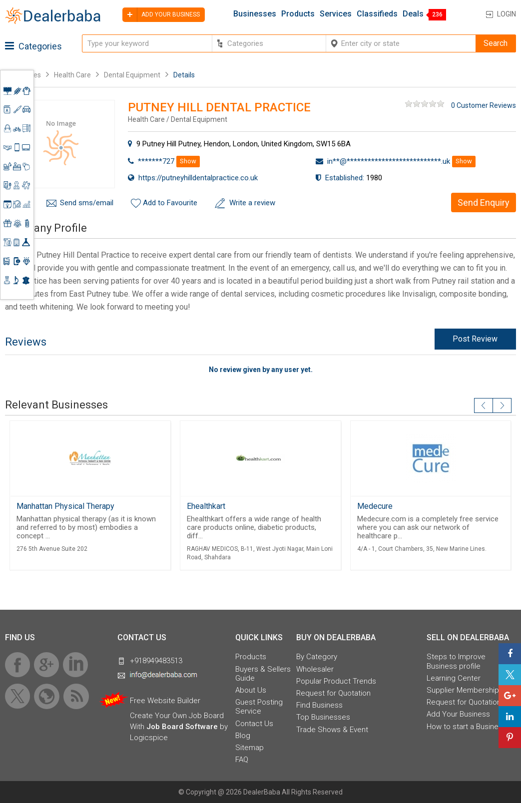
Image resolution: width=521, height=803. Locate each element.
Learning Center (454, 678)
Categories (33, 46)
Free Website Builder (165, 700)
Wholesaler (315, 669)
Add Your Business (458, 714)
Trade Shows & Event (332, 729)
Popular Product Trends (336, 681)
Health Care (72, 75)
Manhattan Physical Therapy (65, 506)
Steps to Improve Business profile (456, 661)
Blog (242, 735)
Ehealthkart (206, 506)
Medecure (375, 506)
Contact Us (254, 723)
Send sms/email (86, 202)
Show (188, 161)
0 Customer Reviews (483, 105)
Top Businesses (323, 717)
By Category (316, 656)
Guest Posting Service (259, 707)
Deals (413, 13)
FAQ (241, 759)
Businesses (254, 13)
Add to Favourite (170, 202)
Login (506, 14)
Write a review (252, 202)
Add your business (161, 14)
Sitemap (249, 747)
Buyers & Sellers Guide (263, 674)
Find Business (319, 705)
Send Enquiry (484, 202)
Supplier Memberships (465, 690)
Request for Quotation (333, 693)
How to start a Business (467, 726)
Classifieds (377, 13)
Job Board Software (182, 726)
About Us (250, 690)
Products (298, 13)
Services (336, 13)
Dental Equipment (132, 75)
